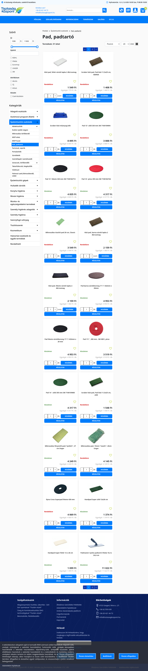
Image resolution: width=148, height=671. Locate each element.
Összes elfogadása (128, 656)
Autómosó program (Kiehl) (22, 116)
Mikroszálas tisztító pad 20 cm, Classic (60, 232)
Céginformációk (63, 614)
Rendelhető (15, 244)
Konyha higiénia (17, 191)
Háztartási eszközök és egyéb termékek (20, 237)
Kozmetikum (16, 230)
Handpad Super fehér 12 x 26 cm (60, 553)
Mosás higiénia (17, 196)
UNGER (15, 68)
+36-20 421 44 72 (42, 10)
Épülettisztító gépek (19, 180)
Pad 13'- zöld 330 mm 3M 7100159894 (96, 126)
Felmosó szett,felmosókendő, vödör (23, 174)
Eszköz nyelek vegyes (20, 130)
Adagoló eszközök (18, 111)
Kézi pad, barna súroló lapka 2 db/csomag (96, 233)
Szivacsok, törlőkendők (20, 163)
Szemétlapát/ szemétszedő (22, 159)
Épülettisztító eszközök (21, 122)
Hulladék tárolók (17, 185)
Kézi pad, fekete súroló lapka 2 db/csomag (60, 287)
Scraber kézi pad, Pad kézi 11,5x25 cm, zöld (96, 394)
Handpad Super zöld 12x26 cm (96, 499)
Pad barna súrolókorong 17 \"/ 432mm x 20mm (96, 287)
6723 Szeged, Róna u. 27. (109, 605)
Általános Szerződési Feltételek (69, 605)
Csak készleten (17, 96)
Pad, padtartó (17, 144)
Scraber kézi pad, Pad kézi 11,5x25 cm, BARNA (96, 73)
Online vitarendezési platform (69, 611)
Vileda (14, 61)
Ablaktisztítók (17, 126)
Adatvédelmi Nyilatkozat (66, 608)
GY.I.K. (111, 19)
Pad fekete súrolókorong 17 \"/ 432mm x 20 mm (60, 340)
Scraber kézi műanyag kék (60, 126)
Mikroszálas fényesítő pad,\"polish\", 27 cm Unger (60, 447)
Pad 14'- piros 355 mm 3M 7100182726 (96, 179)
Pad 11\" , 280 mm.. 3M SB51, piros (96, 339)
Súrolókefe (16, 155)
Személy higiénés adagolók (22, 209)
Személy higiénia (18, 215)
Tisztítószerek (16, 225)
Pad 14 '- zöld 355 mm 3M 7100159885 (60, 393)
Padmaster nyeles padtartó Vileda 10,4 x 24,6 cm (96, 554)
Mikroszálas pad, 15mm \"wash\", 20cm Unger (96, 447)
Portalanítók (16, 152)
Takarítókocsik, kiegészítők (22, 166)
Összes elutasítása (86, 656)
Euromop (15, 65)
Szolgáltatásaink (53, 19)
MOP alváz (16, 137)
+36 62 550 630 (105, 609)
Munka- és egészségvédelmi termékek (22, 202)
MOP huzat (16, 141)
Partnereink (61, 617)
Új (13, 84)
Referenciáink (72, 19)
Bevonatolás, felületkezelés (28, 616)
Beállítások (107, 656)
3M (13, 72)
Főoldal (37, 19)
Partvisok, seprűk (18, 148)
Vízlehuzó (15, 170)
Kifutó (14, 88)
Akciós (14, 81)
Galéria (101, 19)
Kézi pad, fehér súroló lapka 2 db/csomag (60, 72)
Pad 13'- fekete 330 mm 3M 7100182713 (60, 179)
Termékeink (88, 19)
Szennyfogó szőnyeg (19, 220)
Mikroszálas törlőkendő (21, 134)
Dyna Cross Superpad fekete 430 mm (60, 499)
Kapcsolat (61, 620)
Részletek (60, 100)
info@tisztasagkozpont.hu (45, 12)
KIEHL (14, 58)
